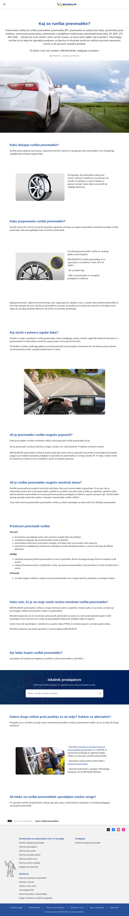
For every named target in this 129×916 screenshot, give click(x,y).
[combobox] (64, 693)
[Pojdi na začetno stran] (67, 4)
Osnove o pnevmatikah (23, 821)
